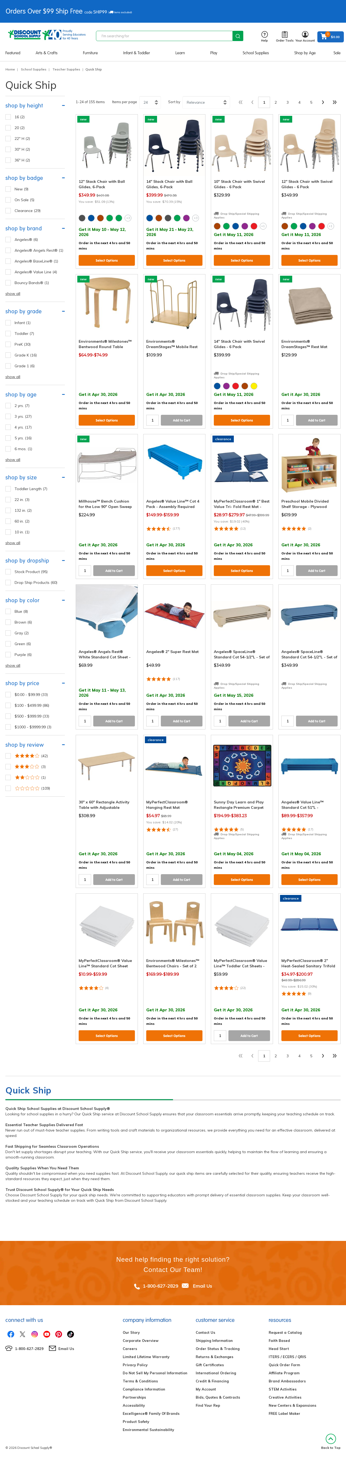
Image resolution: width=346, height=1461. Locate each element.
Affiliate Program (284, 1373)
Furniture (90, 53)
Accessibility (134, 1405)
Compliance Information (144, 1389)
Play (213, 53)
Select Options (107, 260)
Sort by (174, 102)
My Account (206, 1389)
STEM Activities (283, 1389)
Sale (337, 53)
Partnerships (134, 1397)
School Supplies (256, 53)
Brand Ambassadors (287, 1381)
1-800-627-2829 (160, 1286)
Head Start (279, 1348)
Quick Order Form (284, 1365)
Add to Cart (181, 420)
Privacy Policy (135, 1365)
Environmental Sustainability (148, 1430)
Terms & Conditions (140, 1381)
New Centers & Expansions (292, 1405)
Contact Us (205, 1332)
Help (264, 36)
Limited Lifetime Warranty (146, 1357)
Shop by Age (305, 53)
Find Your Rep (208, 1405)
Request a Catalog (285, 1332)
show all (12, 293)
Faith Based (279, 1340)
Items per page (124, 102)
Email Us (202, 1286)
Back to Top (331, 1442)
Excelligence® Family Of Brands (151, 1413)
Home (10, 69)
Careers (130, 1348)
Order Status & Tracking (217, 1348)
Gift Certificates (210, 1365)
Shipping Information (214, 1340)
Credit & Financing (212, 1381)
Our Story (131, 1332)
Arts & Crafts (47, 53)
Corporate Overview (140, 1340)
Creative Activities (285, 1397)
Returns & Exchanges (214, 1357)
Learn (180, 53)
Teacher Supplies (66, 69)
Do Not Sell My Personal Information (155, 1373)
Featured (12, 53)
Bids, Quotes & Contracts (218, 1397)
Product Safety (136, 1421)
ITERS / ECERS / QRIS (287, 1357)
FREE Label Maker (284, 1413)
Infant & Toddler (136, 53)
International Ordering (216, 1373)
